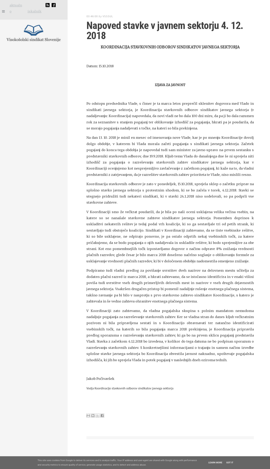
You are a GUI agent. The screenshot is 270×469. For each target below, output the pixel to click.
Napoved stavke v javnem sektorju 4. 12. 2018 (156, 25)
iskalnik (34, 11)
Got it (229, 462)
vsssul (108, 16)
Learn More (215, 462)
